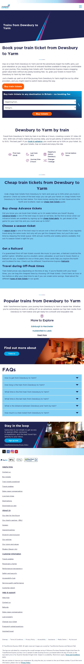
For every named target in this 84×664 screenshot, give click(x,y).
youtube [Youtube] (16, 451)
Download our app (9, 506)
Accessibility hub (8, 578)
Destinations (7, 501)
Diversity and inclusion (11, 535)
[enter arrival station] (40, 107)
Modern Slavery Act (9, 549)
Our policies (6, 539)
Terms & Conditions (16, 639)
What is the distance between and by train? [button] (30, 406)
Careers (5, 525)
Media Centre (62, 639)
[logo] (5, 6)
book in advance (35, 141)
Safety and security (9, 573)
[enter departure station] (40, 101)
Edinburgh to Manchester (42, 326)
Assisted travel (8, 631)
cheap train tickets (52, 202)
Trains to (11, 353)
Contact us (6, 472)
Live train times (8, 496)
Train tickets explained (11, 481)
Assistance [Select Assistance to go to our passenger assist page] (51, 639)
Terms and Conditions (72, 654)
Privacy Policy (30, 639)
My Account (73, 639)
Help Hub (5, 597)
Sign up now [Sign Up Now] (13, 440)
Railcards (65, 261)
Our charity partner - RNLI (12, 520)
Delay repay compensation (12, 491)
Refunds (5, 607)
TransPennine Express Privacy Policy (16, 444)
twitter (4, 451)
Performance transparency (12, 568)
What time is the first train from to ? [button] (27, 392)
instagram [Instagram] (12, 451)
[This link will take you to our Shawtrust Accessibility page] (31, 462)
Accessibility (42, 639)
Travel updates (8, 486)
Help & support (8, 593)
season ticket (9, 231)
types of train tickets (19, 279)
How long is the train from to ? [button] (25, 385)
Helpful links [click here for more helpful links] (7, 467)
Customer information (11, 554)
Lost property (7, 617)
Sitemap (5, 639)
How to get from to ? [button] (20, 378)
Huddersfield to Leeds (42, 331)
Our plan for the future (11, 515)
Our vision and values (10, 544)
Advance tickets (9, 216)
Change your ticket (9, 621)
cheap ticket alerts (51, 218)
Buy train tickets (13, 86)
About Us (6, 510)
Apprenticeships (8, 530)
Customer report (8, 588)
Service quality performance (13, 583)
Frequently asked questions (12, 626)
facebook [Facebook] (8, 451)
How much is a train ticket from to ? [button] (27, 413)
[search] (40, 101)
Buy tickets (42, 114)
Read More (42, 335)
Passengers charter (9, 564)
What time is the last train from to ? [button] (27, 399)
